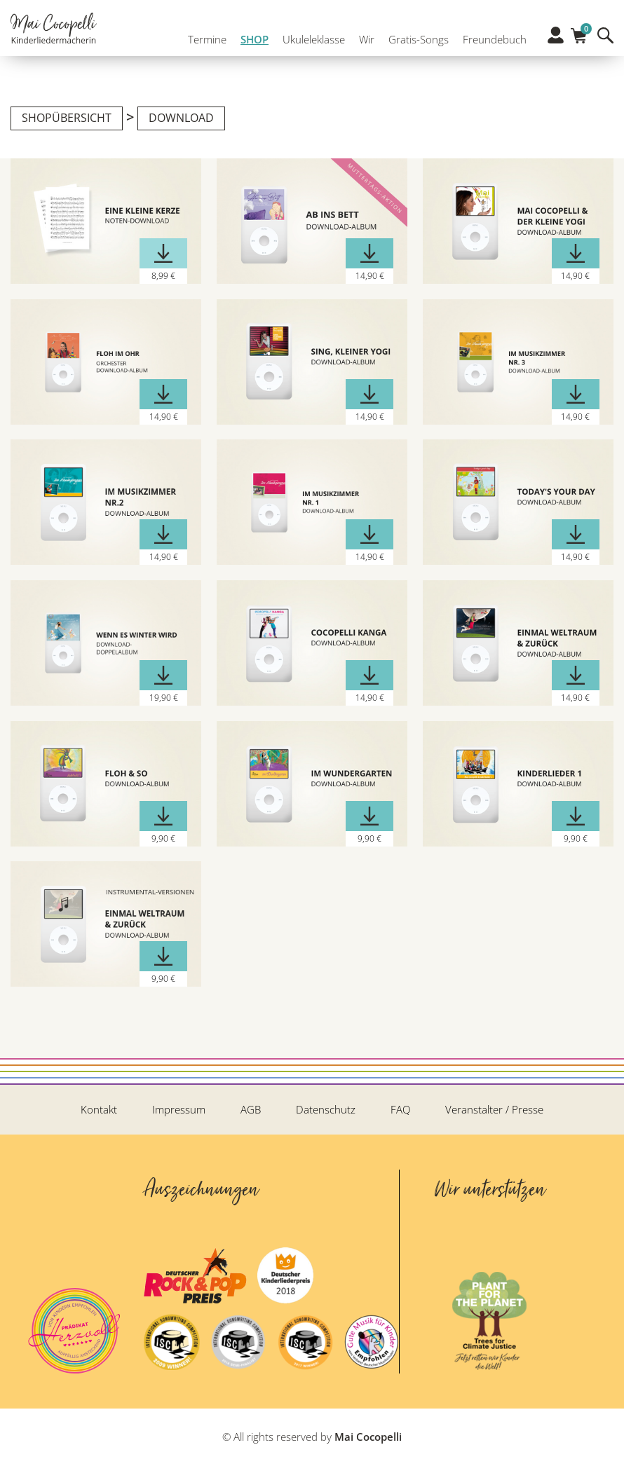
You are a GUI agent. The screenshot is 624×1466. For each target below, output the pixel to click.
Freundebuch (491, 40)
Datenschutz (325, 1109)
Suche (605, 40)
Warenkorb (579, 36)
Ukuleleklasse (310, 40)
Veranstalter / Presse (494, 1109)
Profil (556, 40)
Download (181, 117)
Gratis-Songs (415, 40)
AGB (250, 1109)
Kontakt (99, 1109)
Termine (203, 40)
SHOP (251, 40)
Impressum (178, 1109)
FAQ (400, 1109)
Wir (363, 40)
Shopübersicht (66, 117)
